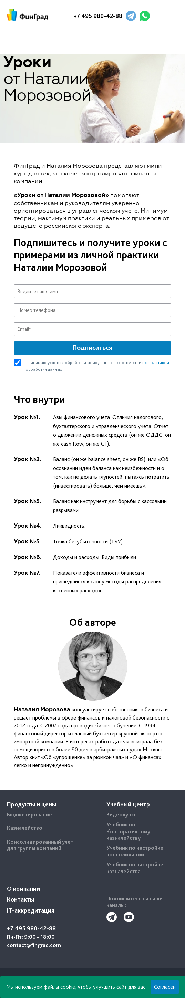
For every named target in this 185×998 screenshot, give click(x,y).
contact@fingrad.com (34, 945)
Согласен (165, 987)
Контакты (20, 899)
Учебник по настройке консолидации (134, 851)
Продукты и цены (31, 804)
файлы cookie (59, 987)
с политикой (157, 362)
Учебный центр (128, 804)
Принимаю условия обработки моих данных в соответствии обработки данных (97, 365)
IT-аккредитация (30, 910)
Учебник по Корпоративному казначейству (128, 831)
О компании (23, 888)
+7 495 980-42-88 (97, 15)
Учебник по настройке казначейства (134, 867)
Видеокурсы (122, 814)
